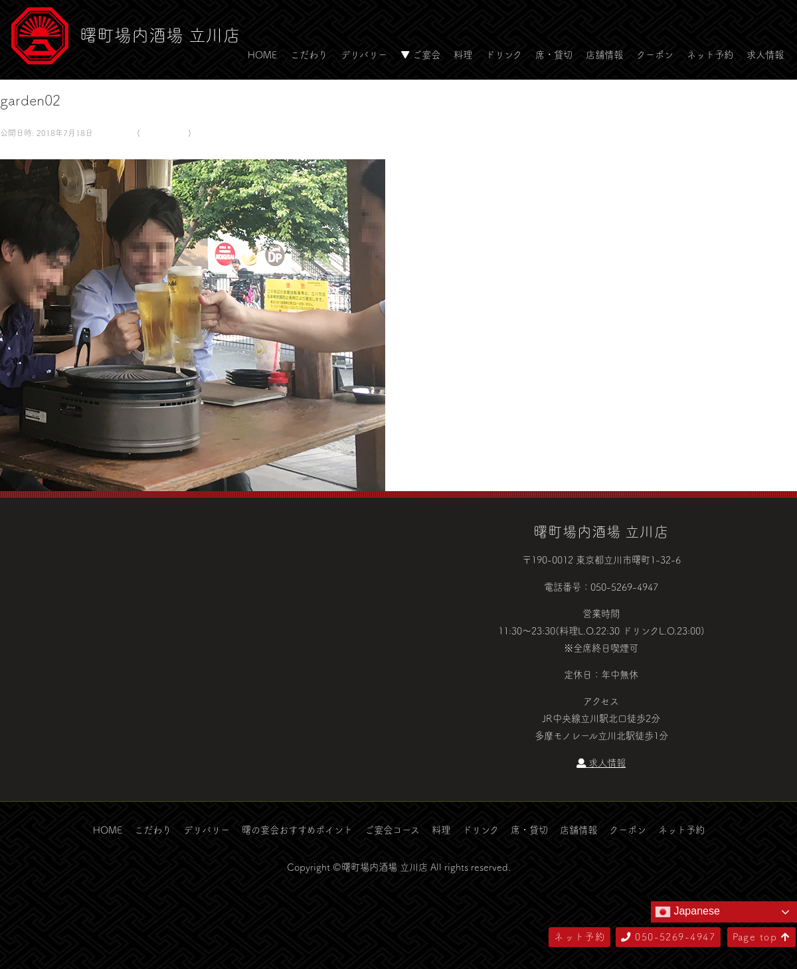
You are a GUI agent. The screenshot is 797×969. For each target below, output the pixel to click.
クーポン (654, 54)
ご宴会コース (392, 829)
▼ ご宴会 (420, 54)
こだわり (308, 54)
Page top (761, 936)
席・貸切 (554, 54)
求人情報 (765, 54)
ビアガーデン (164, 132)
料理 (463, 54)
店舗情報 (604, 54)
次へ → (15, 150)
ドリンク (504, 54)
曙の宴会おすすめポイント (297, 829)
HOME (262, 54)
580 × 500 (113, 132)
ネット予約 (710, 54)
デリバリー (364, 54)
